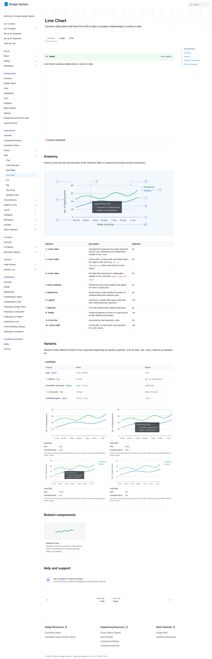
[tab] (51, 38)
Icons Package (106, 637)
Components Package (109, 641)
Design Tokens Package (110, 632)
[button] (109, 56)
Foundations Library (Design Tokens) (60, 637)
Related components (192, 60)
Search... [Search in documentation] (195, 5)
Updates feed (161, 632)
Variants (187, 57)
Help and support (190, 64)
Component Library (53, 632)
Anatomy (187, 53)
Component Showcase (110, 645)
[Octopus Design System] (16, 5)
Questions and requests (166, 637)
